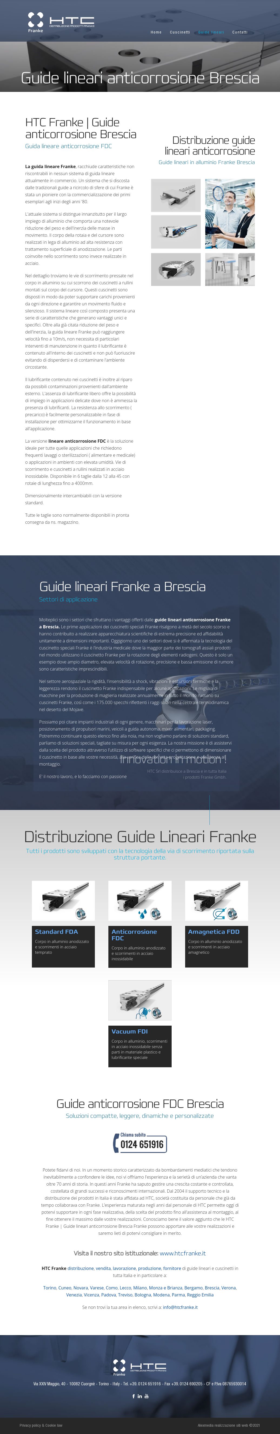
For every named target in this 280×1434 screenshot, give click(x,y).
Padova (108, 1295)
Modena (161, 1295)
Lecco (125, 1288)
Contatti (240, 33)
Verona (228, 1288)
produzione (149, 1268)
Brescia (212, 1288)
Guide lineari (211, 33)
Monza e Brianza (165, 1288)
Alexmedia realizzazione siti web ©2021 (229, 1426)
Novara (81, 1288)
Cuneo (64, 1288)
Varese (97, 1288)
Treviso (125, 1295)
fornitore (172, 1268)
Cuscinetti (180, 33)
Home (156, 33)
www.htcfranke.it (183, 1253)
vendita (103, 1268)
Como (112, 1288)
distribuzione (81, 1268)
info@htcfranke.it (180, 1307)
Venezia (74, 1295)
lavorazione (124, 1268)
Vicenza (91, 1295)
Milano (140, 1288)
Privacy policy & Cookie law (41, 1426)
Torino (49, 1288)
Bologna (143, 1295)
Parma (178, 1295)
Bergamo (193, 1288)
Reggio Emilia (200, 1295)
